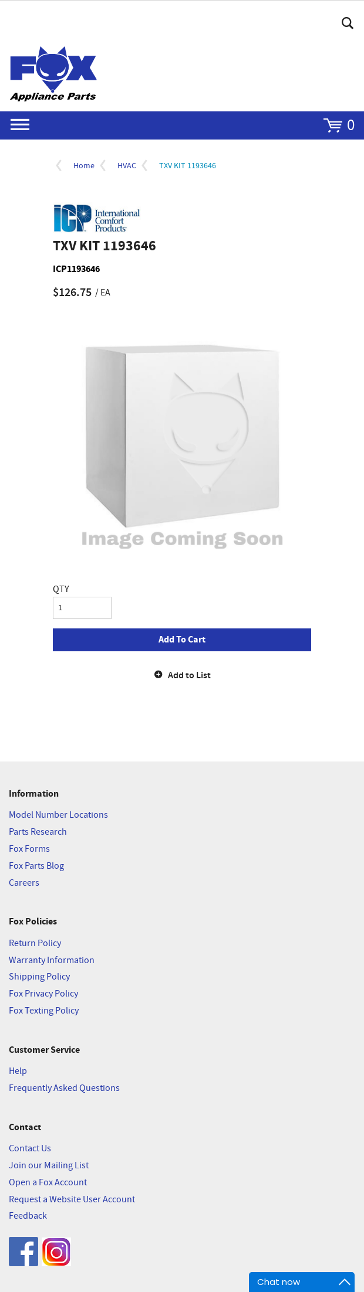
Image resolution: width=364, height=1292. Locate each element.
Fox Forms (29, 849)
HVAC (126, 166)
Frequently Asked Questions (64, 1088)
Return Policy (35, 943)
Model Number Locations (58, 815)
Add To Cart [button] (182, 639)
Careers (24, 883)
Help (18, 1071)
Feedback (28, 1216)
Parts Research (38, 832)
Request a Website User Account (72, 1200)
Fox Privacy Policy (43, 994)
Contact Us (30, 1149)
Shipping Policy (39, 977)
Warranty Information (52, 960)
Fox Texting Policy (44, 1011)
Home (84, 166)
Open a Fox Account (48, 1183)
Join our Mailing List (49, 1166)
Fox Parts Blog (36, 866)
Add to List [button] (189, 675)
